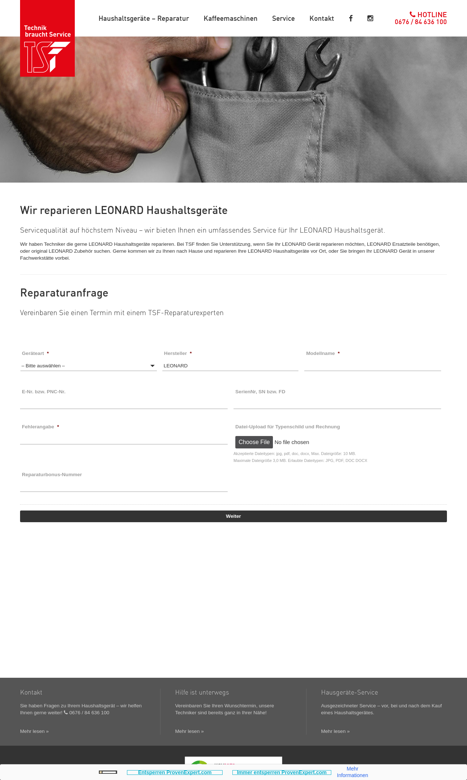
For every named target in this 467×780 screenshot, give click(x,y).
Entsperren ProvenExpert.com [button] (175, 772)
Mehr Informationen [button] (352, 772)
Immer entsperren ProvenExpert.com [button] (282, 772)
